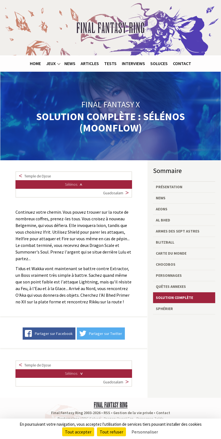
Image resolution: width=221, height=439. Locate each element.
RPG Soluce (91, 417)
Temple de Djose (37, 176)
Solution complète (174, 297)
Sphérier (164, 308)
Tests (110, 63)
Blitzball (165, 242)
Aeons (161, 208)
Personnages (169, 275)
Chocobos (165, 264)
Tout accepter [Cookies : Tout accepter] (78, 432)
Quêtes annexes (171, 286)
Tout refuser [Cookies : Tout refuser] (111, 432)
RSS (107, 412)
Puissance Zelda (150, 417)
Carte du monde (171, 253)
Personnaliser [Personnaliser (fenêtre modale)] (144, 432)
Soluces (159, 63)
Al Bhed (163, 220)
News (69, 63)
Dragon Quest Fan (118, 417)
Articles (90, 63)
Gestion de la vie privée (133, 412)
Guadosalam (113, 192)
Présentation (169, 186)
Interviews (133, 63)
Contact (182, 63)
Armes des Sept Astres (177, 231)
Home (35, 63)
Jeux (51, 63)
